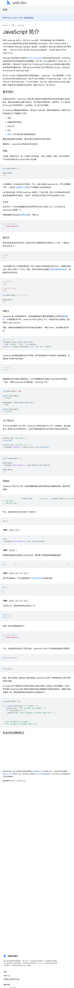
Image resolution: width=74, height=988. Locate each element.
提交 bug (7, 976)
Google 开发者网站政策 (42, 774)
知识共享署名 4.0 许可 (37, 771)
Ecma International (35, 58)
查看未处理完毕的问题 (11, 979)
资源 (5, 9)
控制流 (24, 215)
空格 (9, 134)
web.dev (5, 25)
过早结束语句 (37, 578)
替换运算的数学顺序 (58, 269)
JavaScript (20, 25)
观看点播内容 (28, 18)
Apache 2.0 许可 (8, 774)
